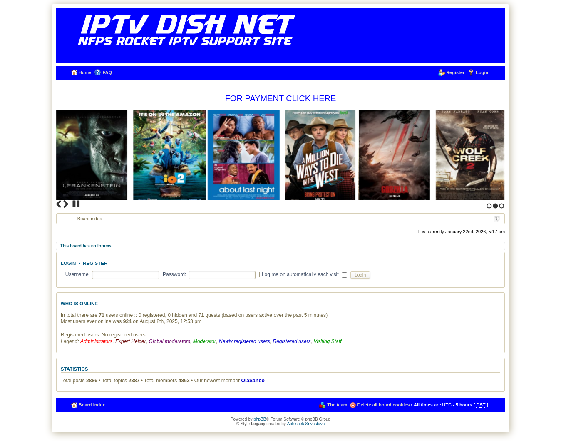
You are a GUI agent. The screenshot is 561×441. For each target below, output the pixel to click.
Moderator (204, 341)
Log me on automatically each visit (304, 274)
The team (337, 404)
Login (482, 72)
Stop (76, 204)
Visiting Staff (328, 341)
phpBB (259, 419)
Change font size (497, 219)
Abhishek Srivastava (306, 423)
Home (85, 72)
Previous (58, 204)
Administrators (96, 341)
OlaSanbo (253, 381)
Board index (89, 218)
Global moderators (169, 341)
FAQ (107, 72)
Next (65, 204)
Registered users (291, 341)
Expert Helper (130, 341)
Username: (77, 274)
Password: (174, 274)
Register (455, 72)
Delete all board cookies (383, 404)
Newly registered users (244, 341)
